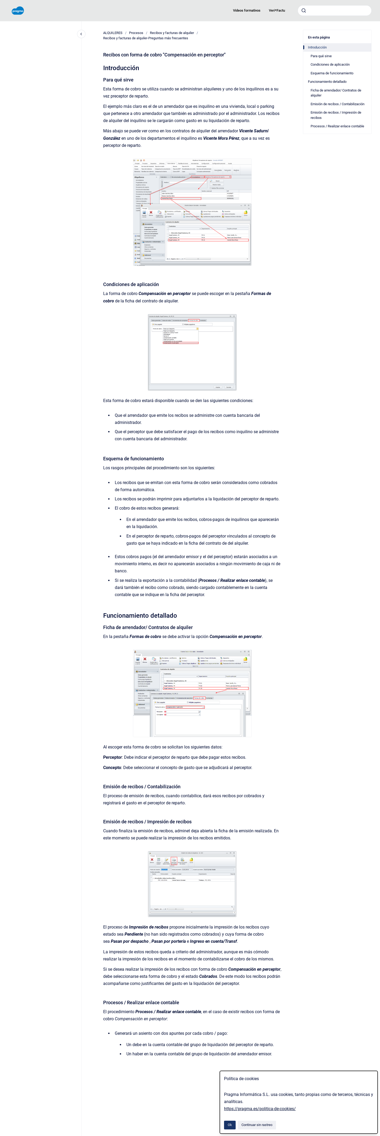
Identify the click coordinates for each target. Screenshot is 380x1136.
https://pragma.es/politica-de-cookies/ (260, 1108)
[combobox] (334, 11)
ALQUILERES (112, 33)
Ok (230, 1125)
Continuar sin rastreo (256, 1125)
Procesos (136, 33)
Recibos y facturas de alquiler (172, 33)
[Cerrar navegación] (81, 34)
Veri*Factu (277, 10)
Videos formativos (246, 10)
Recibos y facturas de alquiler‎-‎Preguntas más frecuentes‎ (145, 38)
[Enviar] (304, 10)
